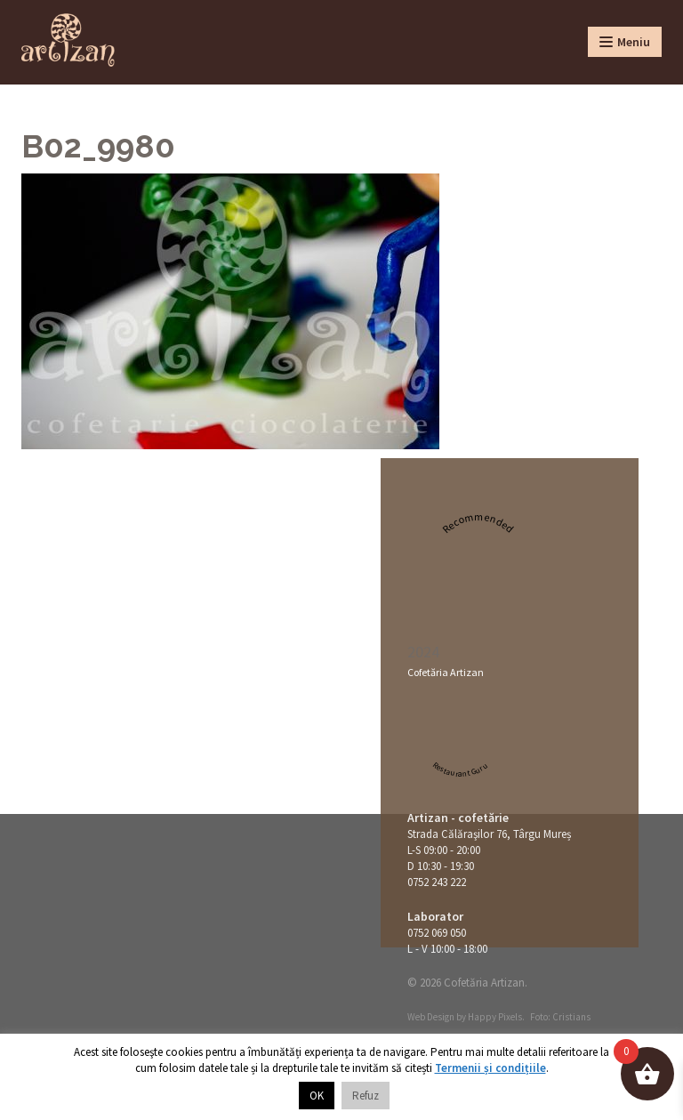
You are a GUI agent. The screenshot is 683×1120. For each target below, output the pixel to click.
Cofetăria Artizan (445, 672)
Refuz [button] (365, 1095)
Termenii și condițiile (490, 1068)
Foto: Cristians (560, 1017)
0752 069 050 (436, 932)
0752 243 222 (436, 882)
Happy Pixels (495, 1017)
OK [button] (316, 1095)
